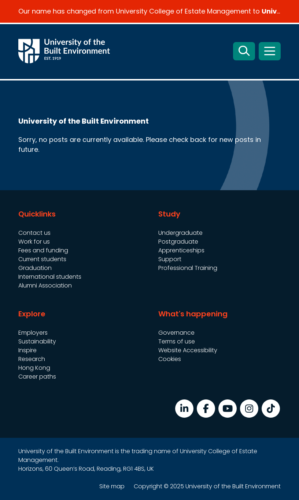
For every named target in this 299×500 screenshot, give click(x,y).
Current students (42, 259)
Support (169, 259)
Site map (112, 486)
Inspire (27, 350)
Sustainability (37, 341)
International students (49, 276)
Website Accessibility (187, 350)
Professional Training (187, 268)
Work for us (34, 241)
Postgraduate (178, 241)
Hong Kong (34, 368)
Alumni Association (45, 285)
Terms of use (176, 341)
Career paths (37, 376)
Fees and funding (43, 250)
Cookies (169, 359)
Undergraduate (180, 233)
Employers (33, 332)
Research (31, 359)
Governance (176, 332)
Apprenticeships (181, 250)
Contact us (34, 233)
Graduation (35, 268)
